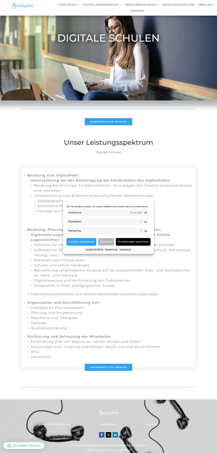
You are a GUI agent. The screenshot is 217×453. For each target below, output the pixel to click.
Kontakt (152, 424)
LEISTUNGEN (67, 4)
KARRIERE (137, 10)
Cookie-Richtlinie (94, 249)
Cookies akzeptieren (81, 241)
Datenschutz (111, 249)
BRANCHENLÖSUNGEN (140, 4)
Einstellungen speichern (133, 241)
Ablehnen (106, 241)
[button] (23, 445)
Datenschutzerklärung (55, 424)
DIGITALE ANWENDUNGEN (100, 4)
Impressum (125, 249)
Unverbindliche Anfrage (108, 121)
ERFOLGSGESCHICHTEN (178, 4)
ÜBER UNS (205, 4)
